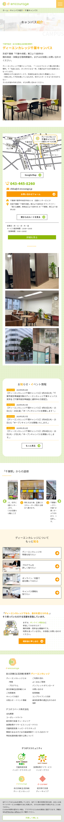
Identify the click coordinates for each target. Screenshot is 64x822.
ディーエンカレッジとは (16, 678)
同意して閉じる (32, 817)
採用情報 (36, 692)
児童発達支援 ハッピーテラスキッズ (21, 728)
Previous (5, 501)
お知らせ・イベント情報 (16, 700)
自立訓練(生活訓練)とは (16, 689)
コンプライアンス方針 (41, 696)
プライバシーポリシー (13, 812)
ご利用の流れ (37, 678)
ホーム (5, 10)
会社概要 (10, 713)
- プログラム (13, 685)
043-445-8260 (22, 183)
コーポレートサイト (14, 717)
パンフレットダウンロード (43, 685)
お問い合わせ (37, 689)
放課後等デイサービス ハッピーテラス (22, 724)
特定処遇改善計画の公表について (20, 735)
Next (59, 501)
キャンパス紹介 (16, 10)
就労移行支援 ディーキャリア (18, 721)
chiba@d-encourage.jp (21, 188)
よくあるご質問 (38, 682)
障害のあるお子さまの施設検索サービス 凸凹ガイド (27, 732)
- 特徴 (10, 682)
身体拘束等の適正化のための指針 (44, 701)
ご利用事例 (10, 692)
